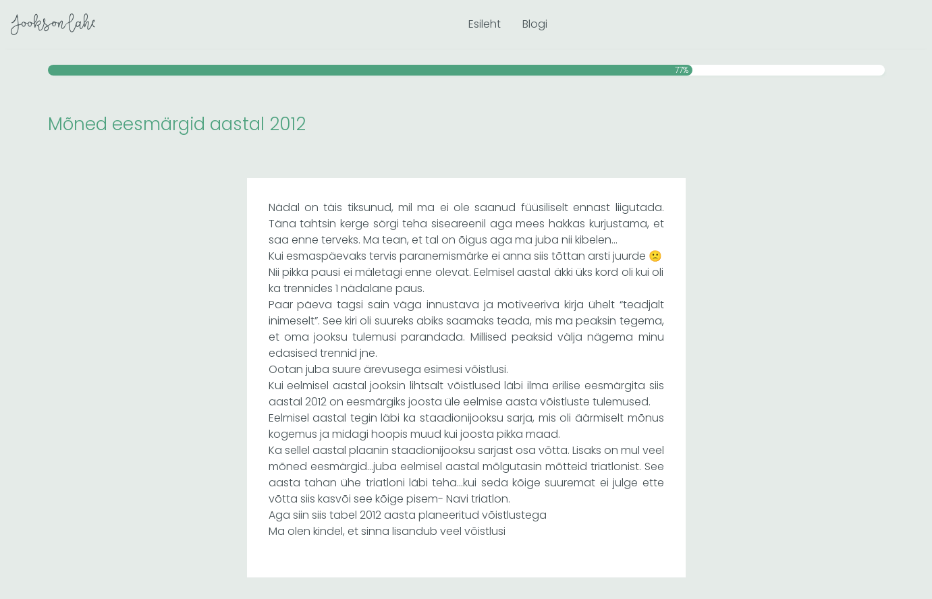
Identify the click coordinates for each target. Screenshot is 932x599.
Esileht (484, 24)
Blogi (534, 24)
